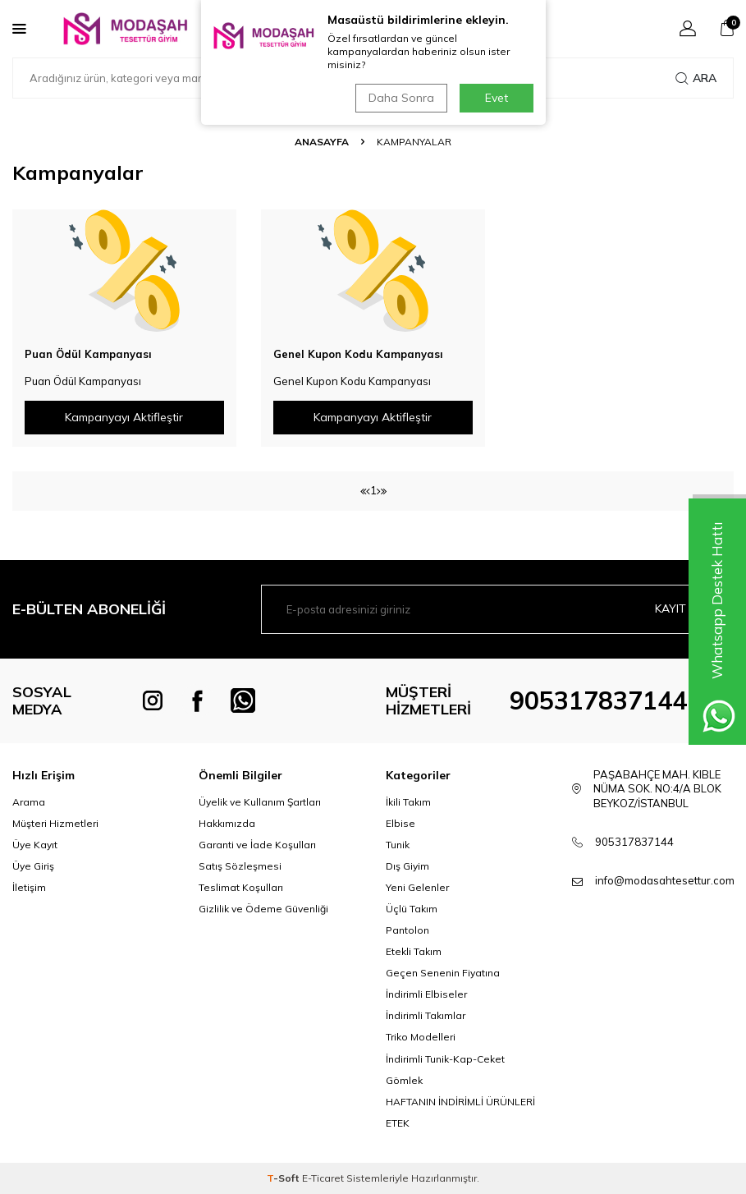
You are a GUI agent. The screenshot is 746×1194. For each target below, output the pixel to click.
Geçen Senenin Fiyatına (443, 973)
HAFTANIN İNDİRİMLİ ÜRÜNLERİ (460, 1101)
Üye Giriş (33, 866)
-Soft (284, 1178)
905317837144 (598, 700)
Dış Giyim (407, 866)
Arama (28, 802)
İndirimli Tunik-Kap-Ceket (445, 1059)
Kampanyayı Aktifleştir (124, 417)
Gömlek (404, 1080)
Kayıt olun (688, 608)
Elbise (400, 823)
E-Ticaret (323, 1178)
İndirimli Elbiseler (426, 994)
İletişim (29, 887)
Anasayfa (322, 141)
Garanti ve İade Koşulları (257, 844)
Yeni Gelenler (417, 887)
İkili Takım (408, 802)
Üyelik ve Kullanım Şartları (260, 802)
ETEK (398, 1123)
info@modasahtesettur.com (665, 880)
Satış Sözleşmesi (240, 866)
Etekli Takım (414, 951)
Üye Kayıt (34, 844)
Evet (496, 97)
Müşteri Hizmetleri (55, 823)
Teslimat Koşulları (241, 887)
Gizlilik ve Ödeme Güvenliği (263, 908)
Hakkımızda (227, 823)
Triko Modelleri (420, 1037)
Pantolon (407, 930)
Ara (695, 78)
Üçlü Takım (411, 908)
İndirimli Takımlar (425, 1015)
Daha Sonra (401, 97)
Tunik (398, 844)
